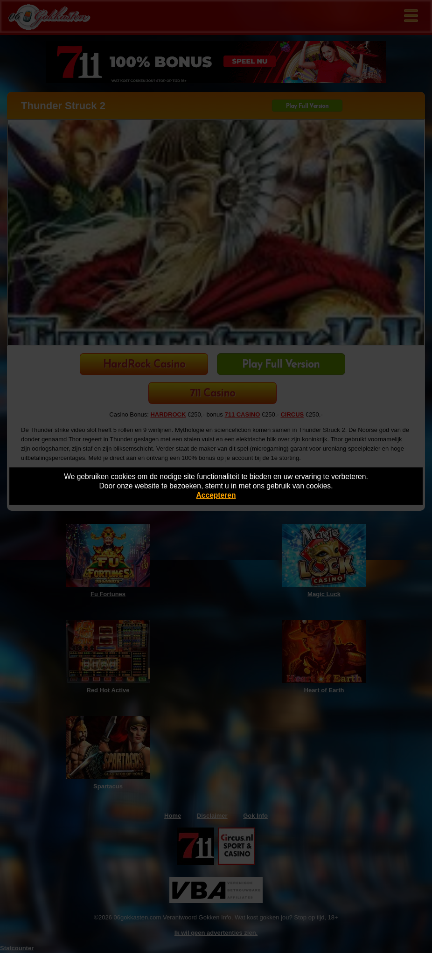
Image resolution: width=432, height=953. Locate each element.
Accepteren (216, 495)
